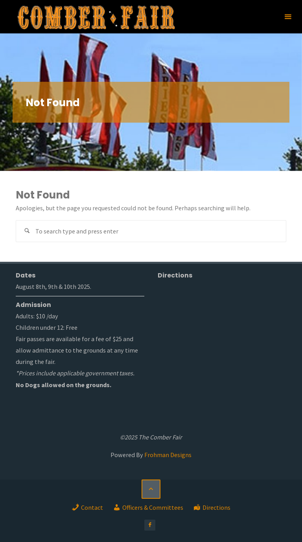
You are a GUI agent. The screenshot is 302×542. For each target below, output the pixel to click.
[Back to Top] (151, 489)
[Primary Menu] (288, 16)
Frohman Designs (168, 455)
